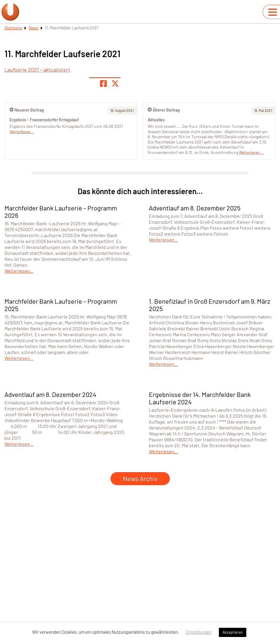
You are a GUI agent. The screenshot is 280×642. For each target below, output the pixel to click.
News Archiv (140, 478)
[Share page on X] (115, 83)
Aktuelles (156, 119)
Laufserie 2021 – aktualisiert (37, 69)
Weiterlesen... (251, 152)
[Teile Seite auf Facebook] (103, 83)
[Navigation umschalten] (272, 12)
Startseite (13, 27)
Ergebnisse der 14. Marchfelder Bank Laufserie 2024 (200, 398)
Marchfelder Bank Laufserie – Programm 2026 (60, 211)
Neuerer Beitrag (26, 109)
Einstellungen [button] (198, 632)
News (33, 27)
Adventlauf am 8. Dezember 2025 (194, 208)
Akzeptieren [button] (232, 632)
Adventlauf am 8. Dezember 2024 (50, 394)
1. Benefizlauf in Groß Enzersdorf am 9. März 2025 (209, 304)
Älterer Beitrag (164, 109)
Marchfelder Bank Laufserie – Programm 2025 (60, 304)
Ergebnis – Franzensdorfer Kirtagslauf (44, 119)
